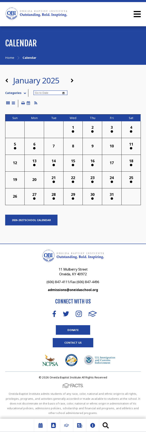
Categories (16, 93)
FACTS (93, 314)
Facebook (54, 314)
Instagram (79, 314)
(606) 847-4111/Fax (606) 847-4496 (73, 282)
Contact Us (73, 342)
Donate (73, 330)
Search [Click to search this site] (106, 425)
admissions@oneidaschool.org (73, 290)
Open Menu (137, 14)
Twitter (66, 314)
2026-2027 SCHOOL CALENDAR (31, 220)
